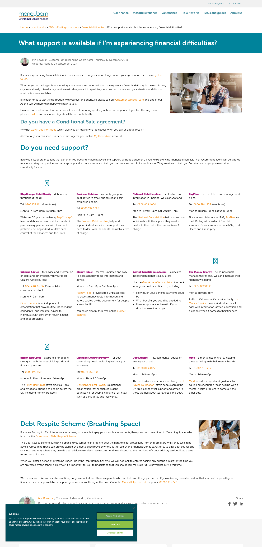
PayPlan (230, 217)
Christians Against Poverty (93, 357)
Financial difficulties (93, 27)
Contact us (235, 3)
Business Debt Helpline (95, 221)
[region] (71, 522)
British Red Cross (35, 384)
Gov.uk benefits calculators (158, 282)
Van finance (169, 13)
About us (236, 13)
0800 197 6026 (90, 208)
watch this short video (43, 129)
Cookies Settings (115, 533)
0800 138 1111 (33, 204)
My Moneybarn (216, 3)
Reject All (115, 524)
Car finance (121, 13)
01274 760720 (89, 371)
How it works (190, 13)
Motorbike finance (145, 13)
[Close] (134, 508)
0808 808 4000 (146, 204)
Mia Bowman (46, 498)
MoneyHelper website (134, 482)
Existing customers (68, 27)
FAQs (51, 27)
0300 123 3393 (202, 368)
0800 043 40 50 (146, 368)
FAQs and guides (215, 13)
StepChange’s (65, 217)
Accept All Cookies (115, 516)
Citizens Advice (29, 303)
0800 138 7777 (168, 482)
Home (24, 27)
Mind (192, 381)
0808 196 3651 (34, 371)
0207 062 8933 (202, 286)
